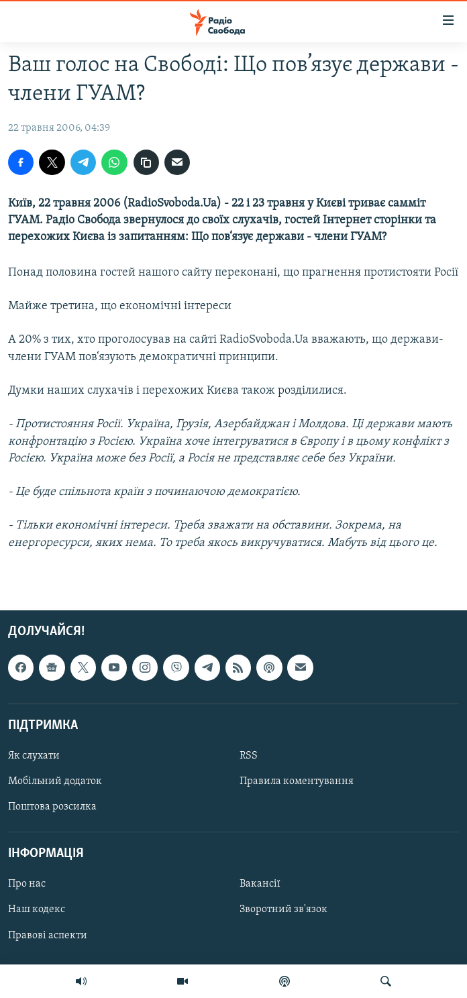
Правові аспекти (47, 935)
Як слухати (34, 756)
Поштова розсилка (52, 806)
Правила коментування (297, 781)
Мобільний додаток (55, 781)
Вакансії (260, 884)
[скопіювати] (146, 162)
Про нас (27, 884)
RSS (249, 756)
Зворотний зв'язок (283, 909)
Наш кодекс (36, 909)
